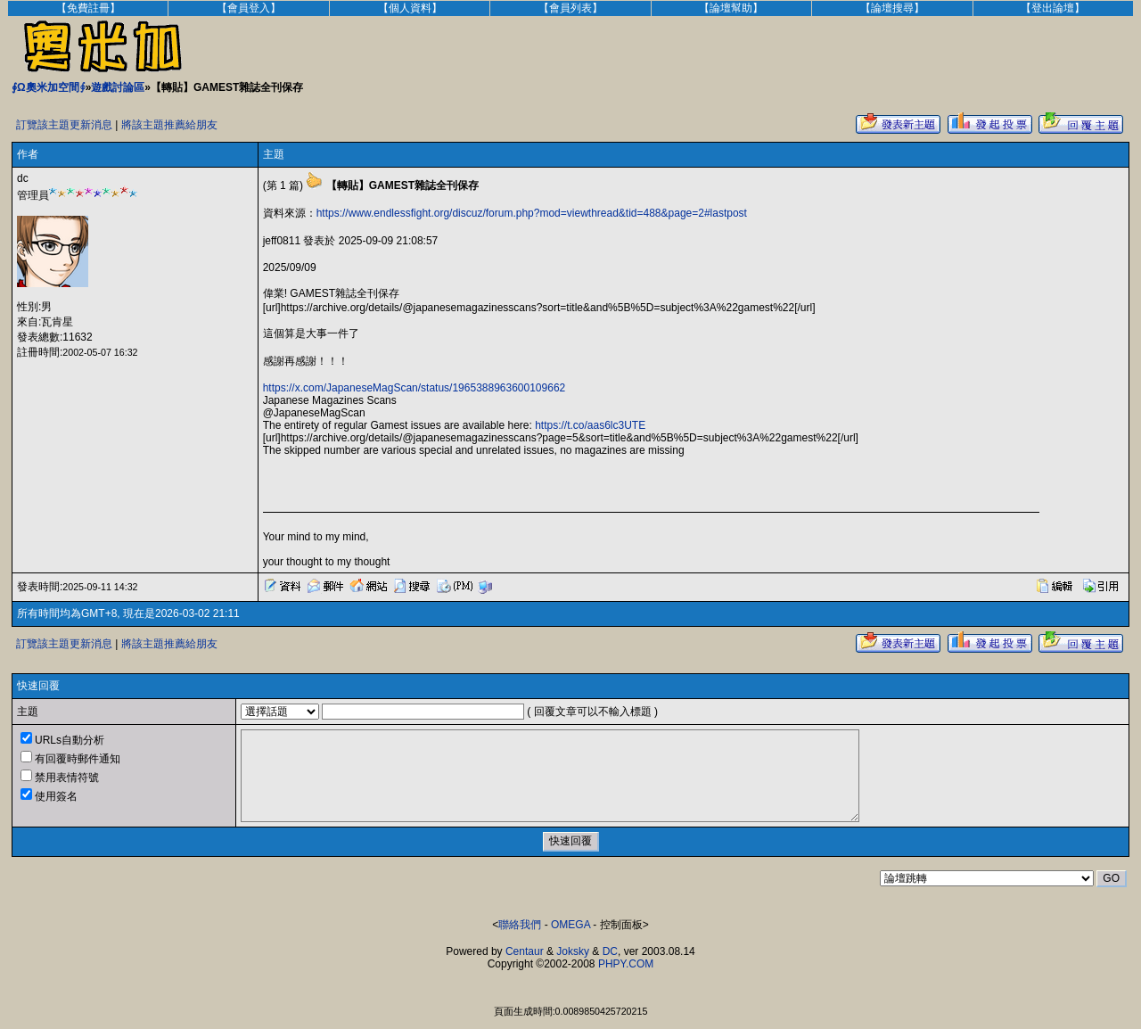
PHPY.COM (625, 964)
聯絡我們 (519, 924)
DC (610, 951)
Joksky (572, 951)
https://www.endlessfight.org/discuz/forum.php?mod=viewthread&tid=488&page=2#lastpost (531, 213)
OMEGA (570, 924)
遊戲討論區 (117, 87)
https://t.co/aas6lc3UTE (590, 425)
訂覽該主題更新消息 (64, 125)
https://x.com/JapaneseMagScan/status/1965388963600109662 (414, 388)
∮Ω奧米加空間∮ (49, 87)
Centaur (524, 951)
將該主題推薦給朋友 (169, 125)
